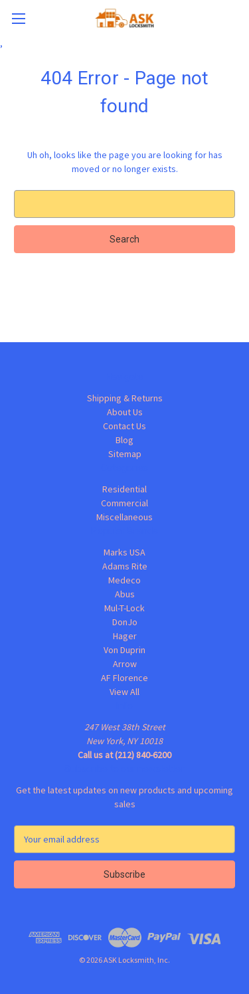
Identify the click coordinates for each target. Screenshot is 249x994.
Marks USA (124, 552)
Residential (124, 489)
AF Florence (124, 678)
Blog (124, 440)
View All (124, 692)
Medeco (124, 580)
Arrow (125, 664)
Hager (125, 636)
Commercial (124, 503)
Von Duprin (124, 650)
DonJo (124, 622)
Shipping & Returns (125, 398)
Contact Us (124, 426)
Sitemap (124, 454)
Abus (125, 594)
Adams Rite (124, 566)
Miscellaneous (124, 517)
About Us (125, 412)
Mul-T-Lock (124, 608)
